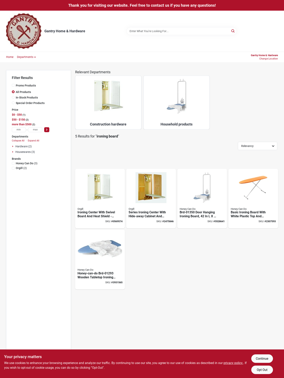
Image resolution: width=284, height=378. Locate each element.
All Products (23, 92)
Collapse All (18, 140)
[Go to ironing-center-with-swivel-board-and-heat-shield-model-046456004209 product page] (100, 198)
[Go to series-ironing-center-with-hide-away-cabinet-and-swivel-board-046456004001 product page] (151, 198)
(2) (21, 168)
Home (10, 57)
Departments (25, 57)
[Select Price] (46, 129)
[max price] (35, 129)
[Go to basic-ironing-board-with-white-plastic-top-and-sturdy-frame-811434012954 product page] (253, 198)
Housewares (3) (25, 151)
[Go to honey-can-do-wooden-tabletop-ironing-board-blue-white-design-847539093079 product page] (100, 259)
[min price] (19, 129)
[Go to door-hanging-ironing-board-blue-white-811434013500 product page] (202, 198)
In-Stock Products (27, 97)
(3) (26, 163)
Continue (262, 358)
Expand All (33, 140)
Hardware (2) (23, 146)
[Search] (233, 31)
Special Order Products (30, 103)
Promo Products (26, 85)
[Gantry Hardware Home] (24, 31)
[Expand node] (13, 146)
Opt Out (262, 370)
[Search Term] (181, 31)
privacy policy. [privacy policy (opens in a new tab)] (233, 363)
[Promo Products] (13, 85)
